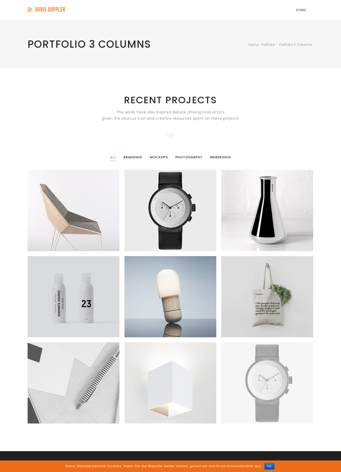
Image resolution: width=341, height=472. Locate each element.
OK (269, 466)
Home (301, 10)
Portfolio (268, 44)
